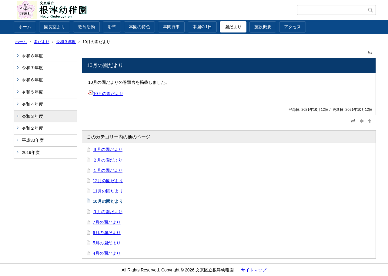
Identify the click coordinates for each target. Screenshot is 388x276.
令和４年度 (32, 104)
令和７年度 (32, 67)
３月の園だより (107, 149)
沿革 (112, 26)
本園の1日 (202, 26)
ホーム (24, 26)
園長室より (54, 26)
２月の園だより (107, 160)
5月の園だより (107, 242)
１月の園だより (107, 170)
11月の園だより (108, 191)
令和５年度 (32, 92)
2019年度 (31, 152)
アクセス (292, 26)
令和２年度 (32, 128)
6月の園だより (107, 232)
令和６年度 (32, 79)
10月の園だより (105, 93)
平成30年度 (33, 140)
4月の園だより (107, 253)
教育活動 (86, 26)
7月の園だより (107, 222)
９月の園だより (107, 211)
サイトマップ (253, 269)
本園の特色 (139, 26)
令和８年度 (32, 55)
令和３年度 (66, 41)
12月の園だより (108, 180)
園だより (233, 26)
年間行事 (171, 26)
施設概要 (262, 26)
